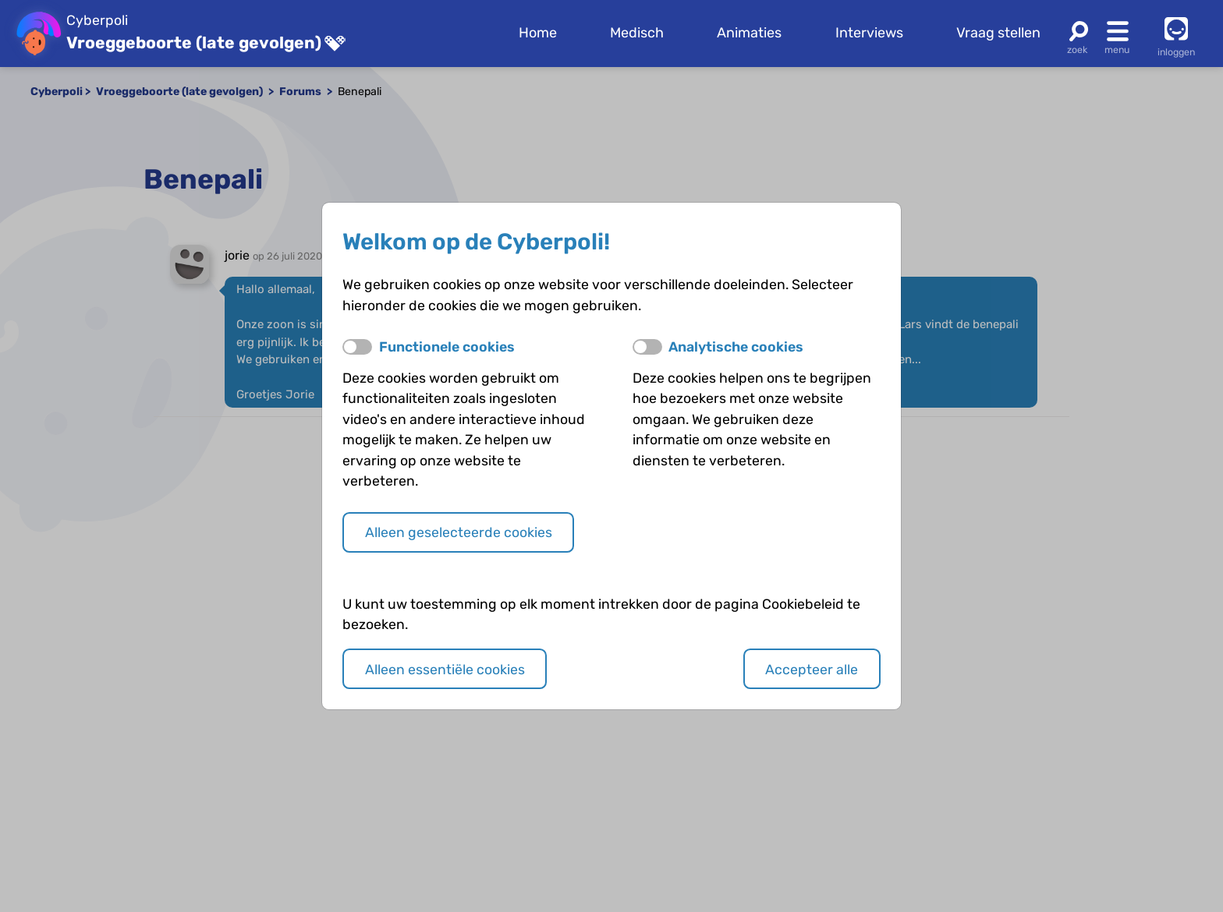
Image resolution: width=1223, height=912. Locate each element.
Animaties (749, 32)
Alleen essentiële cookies (445, 669)
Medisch (637, 32)
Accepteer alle (811, 669)
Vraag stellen (998, 32)
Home (538, 32)
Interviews (869, 32)
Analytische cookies (735, 346)
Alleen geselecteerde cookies (458, 532)
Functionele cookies (447, 346)
